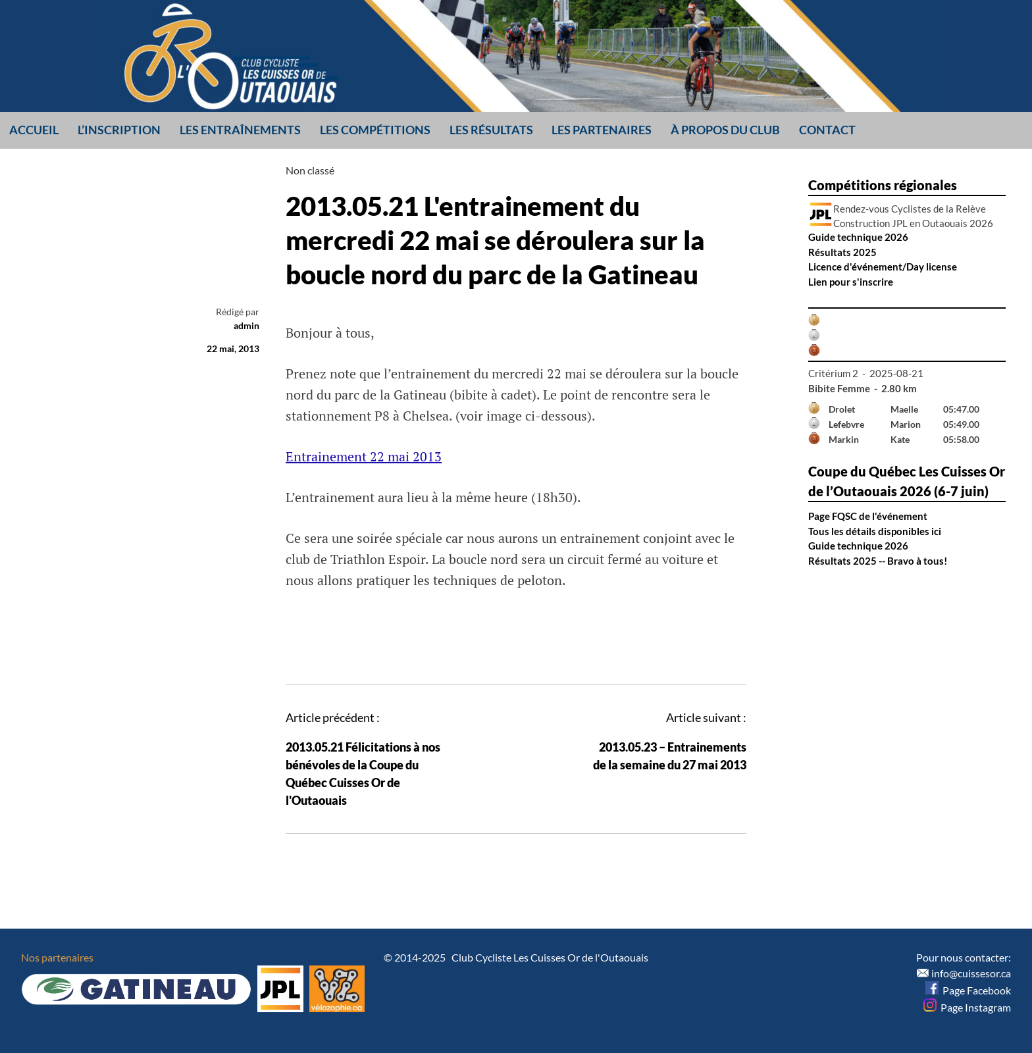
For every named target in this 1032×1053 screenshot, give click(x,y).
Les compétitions (375, 129)
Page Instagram (967, 1007)
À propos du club (725, 129)
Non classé (310, 170)
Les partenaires (602, 129)
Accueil (34, 129)
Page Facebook (968, 990)
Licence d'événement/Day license (882, 266)
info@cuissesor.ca (971, 973)
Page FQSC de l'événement (867, 516)
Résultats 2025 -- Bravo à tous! (877, 561)
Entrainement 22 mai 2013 (364, 456)
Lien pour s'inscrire (850, 282)
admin (246, 325)
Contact (827, 129)
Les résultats (491, 129)
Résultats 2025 (842, 252)
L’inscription (119, 129)
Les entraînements (240, 129)
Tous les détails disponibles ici (874, 531)
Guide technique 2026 (858, 237)
